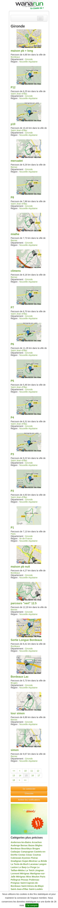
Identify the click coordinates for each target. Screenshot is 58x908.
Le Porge (32, 867)
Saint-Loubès (36, 889)
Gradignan (16, 861)
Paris (13, 534)
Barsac (14, 167)
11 (31, 771)
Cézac (29, 855)
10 (25, 771)
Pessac (24, 879)
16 (32, 775)
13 (14, 775)
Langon (43, 864)
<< (14, 771)
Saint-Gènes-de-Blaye (32, 886)
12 (38, 771)
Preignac (15, 883)
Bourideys (26, 848)
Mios (28, 876)
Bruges (14, 683)
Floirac (34, 858)
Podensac (34, 879)
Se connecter (29, 788)
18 (14, 780)
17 (39, 775)
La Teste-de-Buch (20, 864)
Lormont (15, 873)
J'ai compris (32, 905)
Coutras (37, 855)
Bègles (38, 845)
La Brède (42, 861)
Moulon (35, 876)
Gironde (29, 59)
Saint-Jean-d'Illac (19, 93)
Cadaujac (15, 851)
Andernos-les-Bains (21, 842)
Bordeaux (15, 57)
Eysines (26, 858)
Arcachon (37, 842)
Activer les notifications (29, 799)
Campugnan (27, 851)
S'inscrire (29, 793)
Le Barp (23, 867)
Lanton (14, 867)
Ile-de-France (25, 538)
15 (26, 775)
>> (25, 780)
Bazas (31, 845)
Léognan (39, 870)
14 (20, 775)
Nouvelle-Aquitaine (28, 61)
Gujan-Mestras (29, 861)
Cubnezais (16, 858)
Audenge (15, 845)
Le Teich (30, 870)
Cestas (21, 855)
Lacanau (33, 864)
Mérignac (25, 873)
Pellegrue (15, 879)
